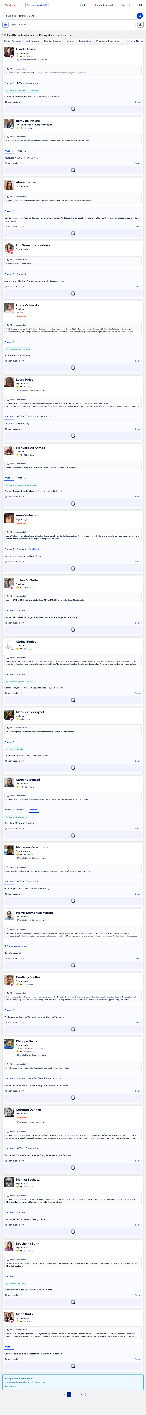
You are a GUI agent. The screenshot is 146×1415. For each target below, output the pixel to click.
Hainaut (70, 41)
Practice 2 (21, 150)
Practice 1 (9, 83)
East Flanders (32, 41)
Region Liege (84, 41)
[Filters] (5, 25)
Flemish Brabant (52, 41)
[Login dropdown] (125, 5)
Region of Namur (134, 41)
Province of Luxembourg (108, 41)
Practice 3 (34, 549)
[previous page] (60, 1394)
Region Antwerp (12, 41)
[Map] (140, 25)
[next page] (86, 1394)
